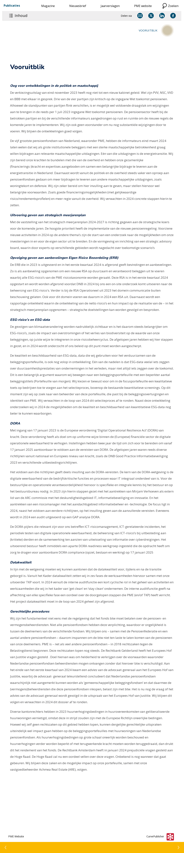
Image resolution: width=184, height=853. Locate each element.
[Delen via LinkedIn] (162, 15)
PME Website (16, 836)
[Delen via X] (151, 15)
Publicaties (12, 5)
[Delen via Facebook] (173, 15)
